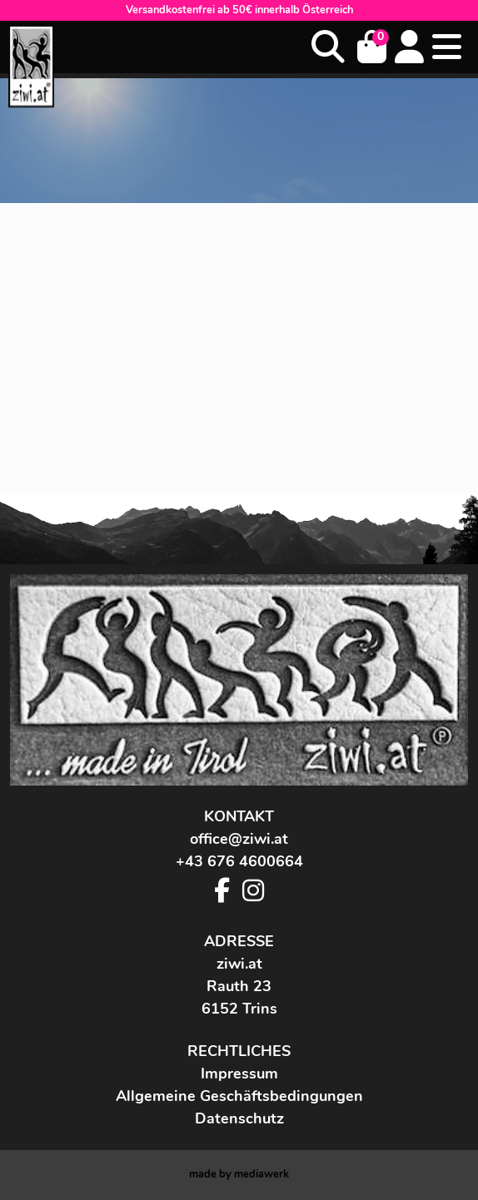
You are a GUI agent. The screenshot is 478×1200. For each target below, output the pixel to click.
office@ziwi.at (239, 839)
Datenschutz (239, 1118)
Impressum (239, 1073)
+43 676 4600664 (239, 861)
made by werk (239, 1174)
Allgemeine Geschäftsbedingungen (239, 1096)
